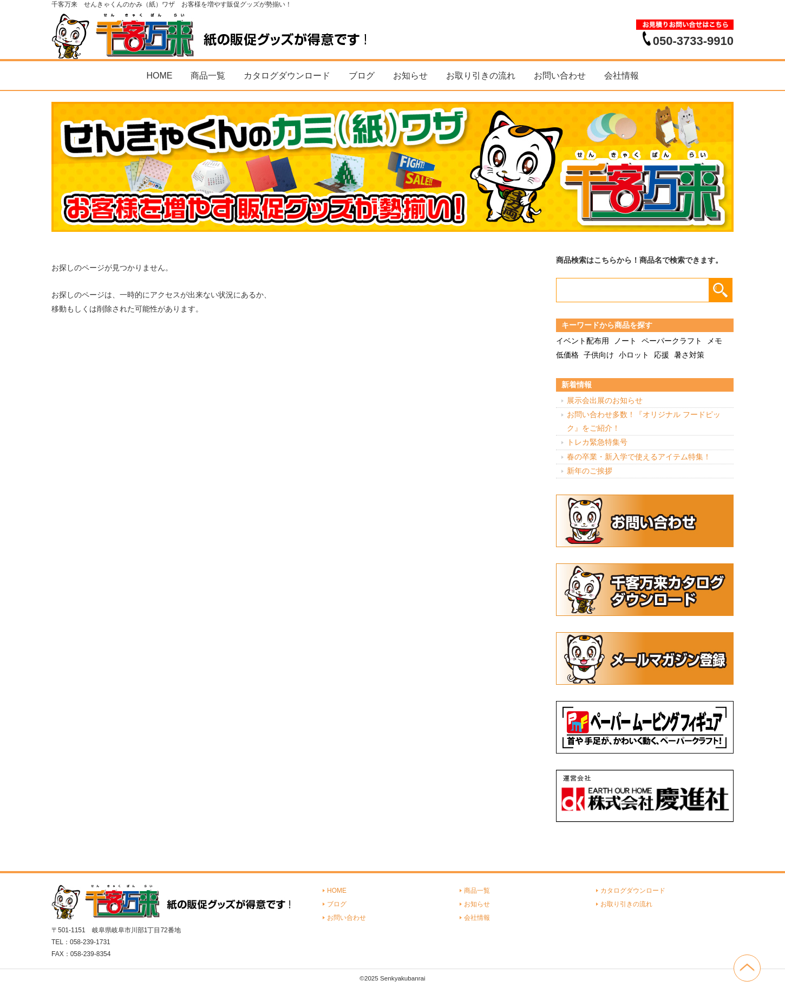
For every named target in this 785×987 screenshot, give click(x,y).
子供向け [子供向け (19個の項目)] (599, 354)
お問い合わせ (560, 75)
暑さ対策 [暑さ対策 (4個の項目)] (689, 354)
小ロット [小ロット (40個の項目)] (634, 354)
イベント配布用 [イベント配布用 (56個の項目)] (582, 340)
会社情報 (621, 75)
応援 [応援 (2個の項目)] (661, 354)
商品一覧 (208, 75)
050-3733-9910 (693, 40)
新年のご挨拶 (589, 470)
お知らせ (410, 75)
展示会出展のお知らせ (605, 400)
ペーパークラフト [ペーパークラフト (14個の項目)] (672, 340)
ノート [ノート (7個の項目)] (625, 340)
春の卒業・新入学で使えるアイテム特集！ (639, 456)
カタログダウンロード (287, 75)
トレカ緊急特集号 (597, 442)
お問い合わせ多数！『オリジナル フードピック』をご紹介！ (644, 421)
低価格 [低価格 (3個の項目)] (567, 354)
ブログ (362, 75)
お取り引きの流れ (480, 75)
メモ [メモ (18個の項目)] (714, 340)
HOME (159, 75)
